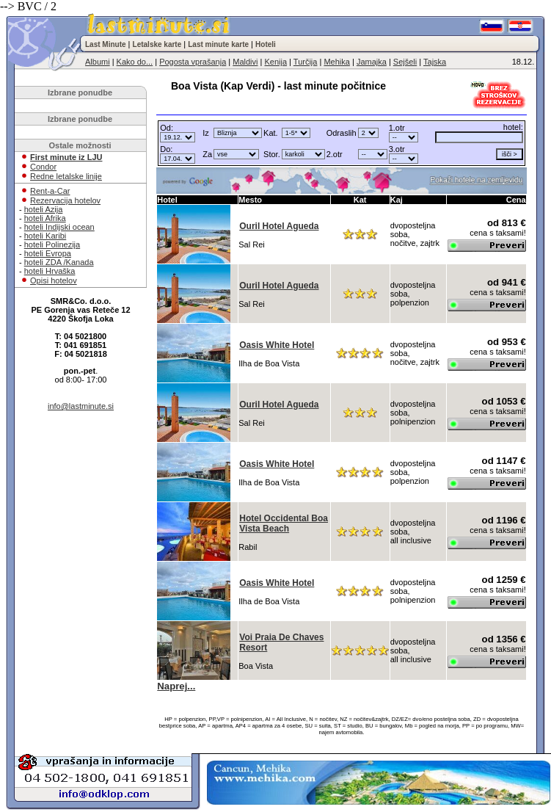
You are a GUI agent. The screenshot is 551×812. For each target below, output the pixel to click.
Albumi (97, 61)
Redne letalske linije (66, 176)
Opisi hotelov (53, 280)
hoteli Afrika (45, 218)
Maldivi (245, 61)
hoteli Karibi (45, 235)
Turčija (305, 61)
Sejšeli (405, 61)
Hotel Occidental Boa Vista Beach (283, 523)
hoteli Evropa (47, 253)
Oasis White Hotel (276, 345)
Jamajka (372, 61)
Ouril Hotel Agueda (278, 226)
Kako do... (135, 61)
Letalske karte (157, 44)
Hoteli (265, 44)
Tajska (434, 61)
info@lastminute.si (81, 406)
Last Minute (105, 44)
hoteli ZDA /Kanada (59, 262)
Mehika (336, 61)
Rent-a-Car (50, 190)
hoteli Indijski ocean (59, 226)
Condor (43, 166)
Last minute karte (218, 44)
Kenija (275, 61)
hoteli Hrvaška (50, 271)
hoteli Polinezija (52, 244)
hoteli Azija (43, 209)
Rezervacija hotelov (65, 200)
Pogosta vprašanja (192, 61)
